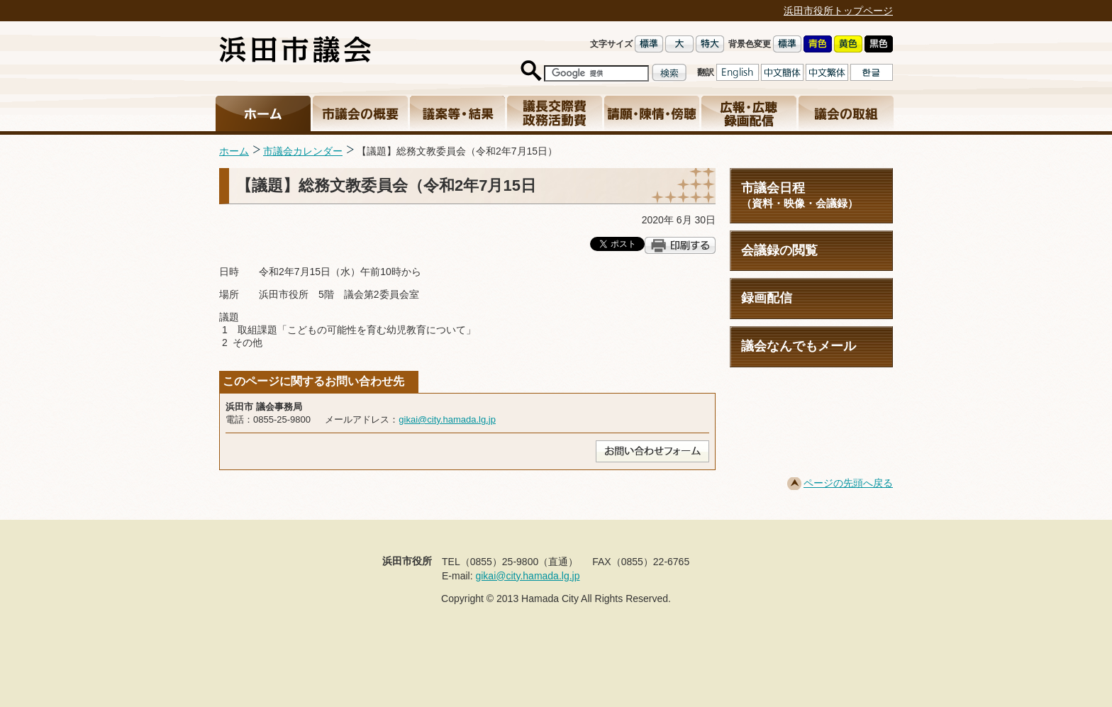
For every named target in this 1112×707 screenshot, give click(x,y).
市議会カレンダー (303, 151)
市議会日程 (811, 195)
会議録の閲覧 (779, 250)
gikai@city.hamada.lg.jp (447, 419)
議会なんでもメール (798, 346)
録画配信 (766, 298)
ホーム (234, 151)
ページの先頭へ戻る (848, 483)
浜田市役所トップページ (838, 10)
